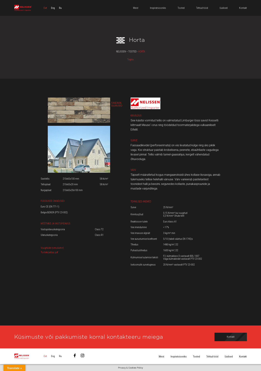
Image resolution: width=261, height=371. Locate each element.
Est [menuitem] (45, 8)
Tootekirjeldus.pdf (49, 252)
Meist (161, 356)
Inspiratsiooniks (179, 356)
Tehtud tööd (212, 356)
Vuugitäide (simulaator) (52, 247)
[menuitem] (45, 8)
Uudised (229, 356)
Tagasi (130, 59)
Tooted (196, 356)
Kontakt (243, 356)
